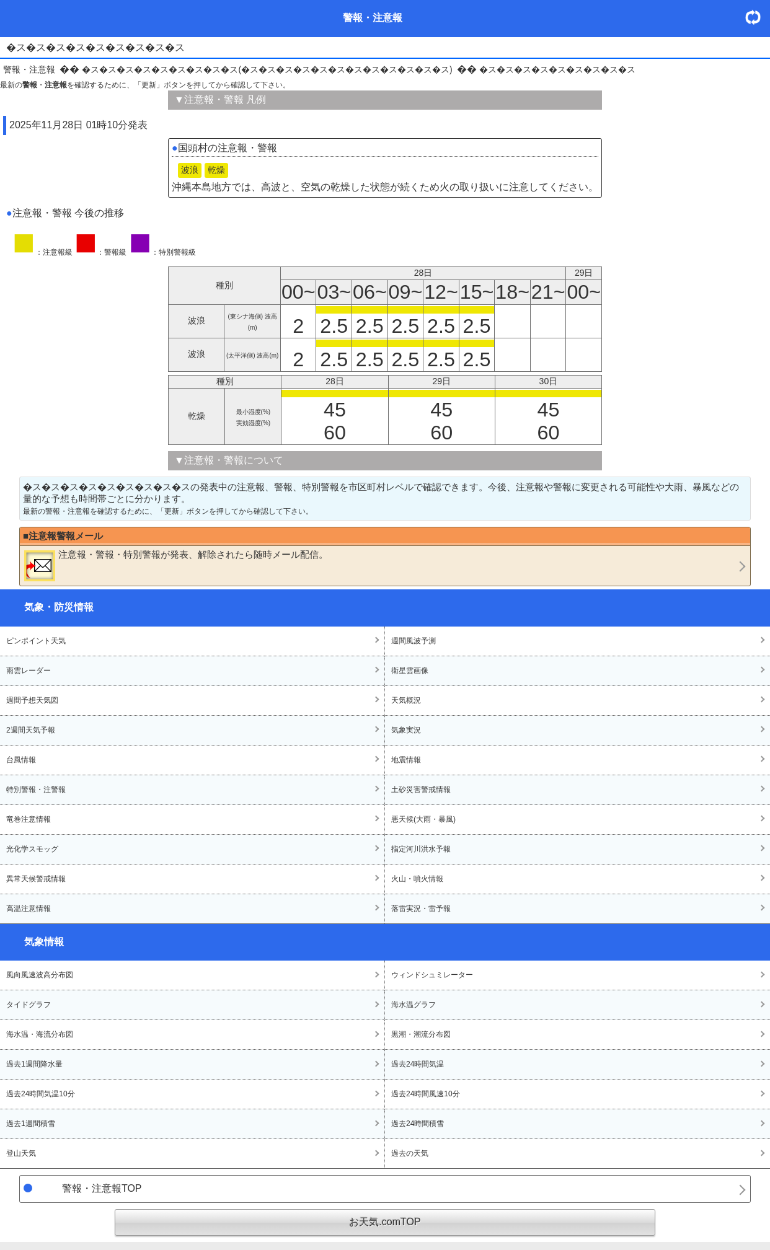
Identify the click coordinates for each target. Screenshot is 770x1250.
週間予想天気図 (32, 700)
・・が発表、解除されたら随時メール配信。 (176, 565)
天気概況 (406, 700)
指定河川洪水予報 (421, 849)
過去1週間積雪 (30, 1123)
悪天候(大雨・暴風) (423, 819)
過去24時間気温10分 (40, 1093)
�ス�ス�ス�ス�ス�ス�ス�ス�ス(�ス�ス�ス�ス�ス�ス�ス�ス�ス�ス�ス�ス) (267, 69)
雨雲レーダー (28, 670)
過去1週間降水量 (34, 1064)
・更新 (757, 17)
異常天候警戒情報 (36, 878)
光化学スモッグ (32, 849)
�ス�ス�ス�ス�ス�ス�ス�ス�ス (557, 69)
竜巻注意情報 (28, 819)
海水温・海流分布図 (39, 1034)
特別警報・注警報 (36, 789)
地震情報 (406, 759)
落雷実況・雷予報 (421, 908)
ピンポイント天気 (36, 640)
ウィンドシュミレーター (432, 975)
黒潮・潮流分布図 (421, 1034)
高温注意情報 (28, 908)
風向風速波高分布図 (39, 975)
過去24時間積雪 (417, 1123)
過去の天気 (409, 1153)
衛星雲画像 (409, 670)
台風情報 (21, 759)
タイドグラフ (28, 1004)
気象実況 (406, 730)
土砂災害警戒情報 (421, 789)
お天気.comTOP (384, 1222)
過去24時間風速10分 (425, 1093)
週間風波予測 (413, 640)
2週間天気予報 (30, 730)
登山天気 (21, 1153)
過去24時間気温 (417, 1064)
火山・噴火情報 (417, 878)
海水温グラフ (413, 1004)
